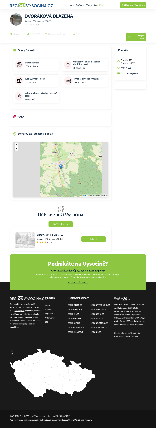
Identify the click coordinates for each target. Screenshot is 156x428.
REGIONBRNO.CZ (97, 314)
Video (89, 5)
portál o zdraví (133, 333)
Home (71, 5)
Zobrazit (93, 239)
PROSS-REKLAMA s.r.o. (50, 235)
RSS (46, 322)
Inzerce (47, 305)
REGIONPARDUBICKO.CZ (100, 305)
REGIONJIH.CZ (73, 314)
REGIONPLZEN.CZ (75, 305)
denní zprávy (19, 311)
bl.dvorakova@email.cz (130, 73)
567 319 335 (126, 68)
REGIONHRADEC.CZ (75, 332)
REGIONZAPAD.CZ (75, 310)
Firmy (102, 5)
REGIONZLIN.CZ (97, 319)
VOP (64, 416)
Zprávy (80, 5)
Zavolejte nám (136, 37)
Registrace (140, 5)
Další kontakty (60, 224)
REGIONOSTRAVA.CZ (99, 328)
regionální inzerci (16, 324)
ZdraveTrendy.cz (131, 336)
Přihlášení (48, 309)
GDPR (58, 416)
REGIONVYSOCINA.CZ (99, 310)
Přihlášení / (128, 5)
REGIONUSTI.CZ (74, 323)
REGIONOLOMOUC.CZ (99, 323)
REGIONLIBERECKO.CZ (76, 328)
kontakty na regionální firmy (21, 314)
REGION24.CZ (96, 332)
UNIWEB (117, 318)
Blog (95, 5)
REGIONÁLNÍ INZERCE (78, 282)
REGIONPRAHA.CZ (75, 319)
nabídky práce (19, 317)
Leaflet (83, 195)
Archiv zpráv (49, 318)
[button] (60, 166)
